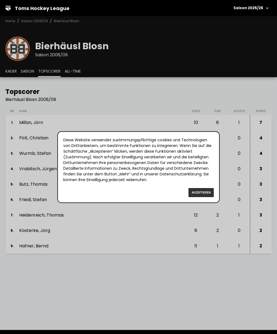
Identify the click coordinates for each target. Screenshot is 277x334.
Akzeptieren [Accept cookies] (201, 192)
